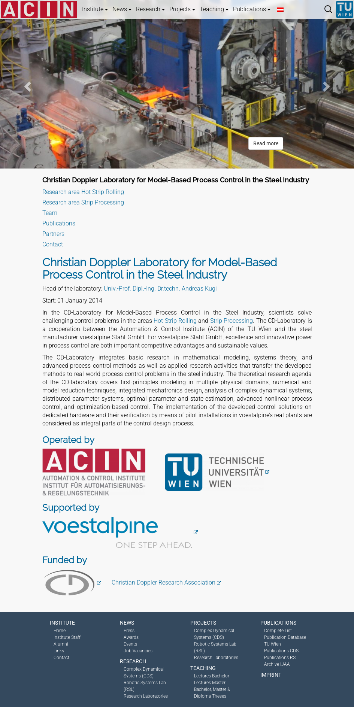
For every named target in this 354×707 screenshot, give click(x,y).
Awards (131, 637)
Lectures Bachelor (211, 676)
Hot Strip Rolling (175, 320)
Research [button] (150, 9)
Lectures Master (210, 682)
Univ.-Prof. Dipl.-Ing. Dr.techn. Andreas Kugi (160, 288)
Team (49, 212)
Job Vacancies (138, 650)
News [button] (121, 9)
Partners (53, 233)
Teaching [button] (214, 9)
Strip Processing (231, 320)
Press (129, 630)
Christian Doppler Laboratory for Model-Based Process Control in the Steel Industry (175, 180)
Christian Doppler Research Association (163, 582)
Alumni (61, 644)
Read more (265, 143)
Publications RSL (281, 657)
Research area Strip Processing (83, 202)
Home (60, 630)
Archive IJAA (277, 664)
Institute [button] (95, 9)
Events (130, 644)
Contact (52, 244)
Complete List (278, 630)
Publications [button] (251, 9)
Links (59, 650)
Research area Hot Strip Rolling (83, 191)
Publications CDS (281, 650)
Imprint (270, 675)
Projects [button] (182, 9)
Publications (58, 223)
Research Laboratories (146, 696)
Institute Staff (67, 637)
